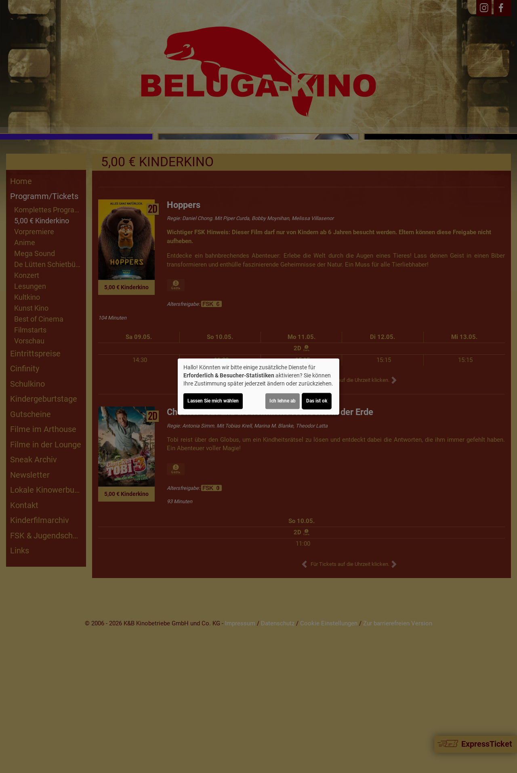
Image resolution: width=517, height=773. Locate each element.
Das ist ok (316, 401)
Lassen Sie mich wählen (213, 401)
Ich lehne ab (282, 401)
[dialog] (258, 386)
